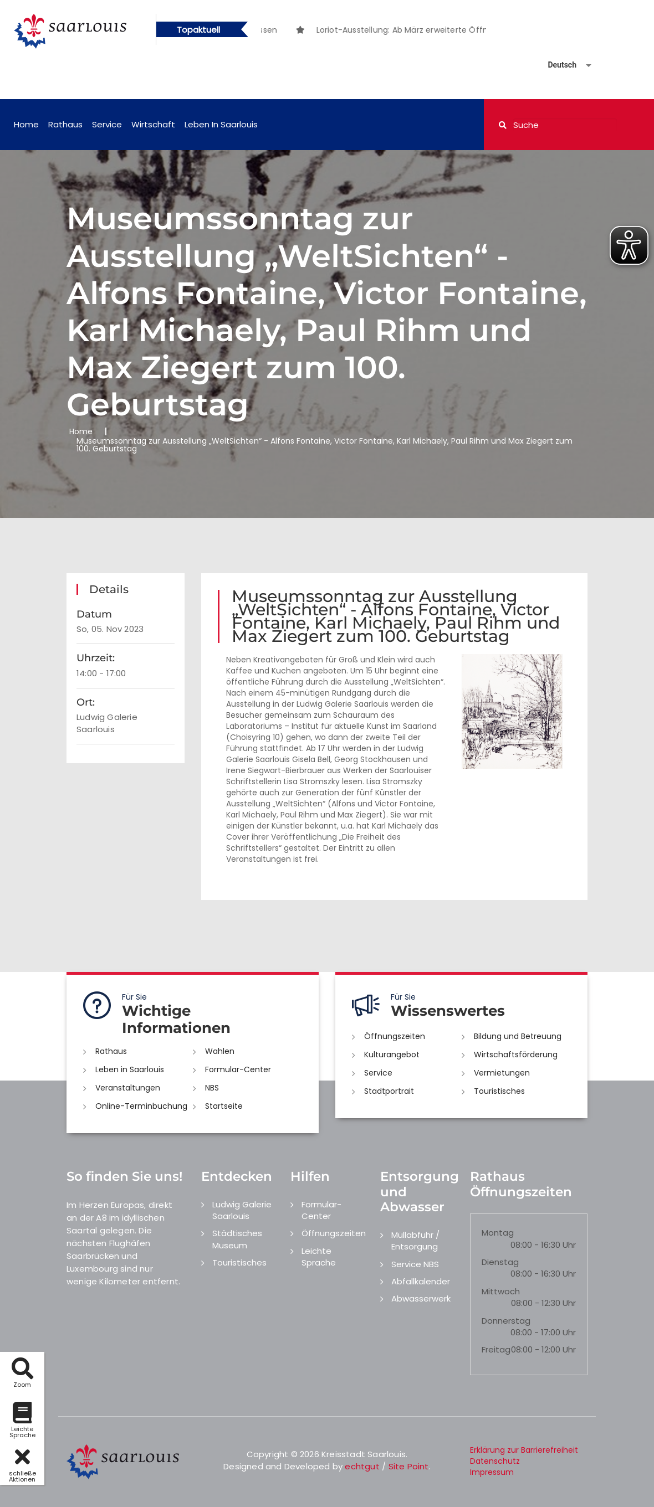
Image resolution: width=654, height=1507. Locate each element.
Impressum (492, 1472)
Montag (498, 1232)
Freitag (496, 1349)
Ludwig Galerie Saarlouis (242, 1210)
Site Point (409, 1466)
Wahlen (219, 1051)
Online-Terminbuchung (141, 1106)
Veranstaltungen (127, 1087)
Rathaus (65, 124)
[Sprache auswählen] (556, 65)
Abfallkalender (420, 1281)
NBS (212, 1087)
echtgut (362, 1466)
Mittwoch (501, 1291)
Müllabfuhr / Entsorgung (415, 1240)
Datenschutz (495, 1461)
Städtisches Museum (237, 1239)
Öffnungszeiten (394, 1036)
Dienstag (500, 1262)
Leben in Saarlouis (221, 124)
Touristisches (499, 1091)
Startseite (224, 1106)
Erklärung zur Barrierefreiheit (524, 1449)
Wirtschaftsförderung (516, 1054)
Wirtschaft (153, 124)
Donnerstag (506, 1320)
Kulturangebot (392, 1054)
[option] (444, 30)
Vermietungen (502, 1072)
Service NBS (415, 1264)
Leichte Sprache (319, 1256)
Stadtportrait (389, 1091)
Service (107, 124)
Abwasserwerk (421, 1298)
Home (26, 124)
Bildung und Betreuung (517, 1036)
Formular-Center (238, 1069)
